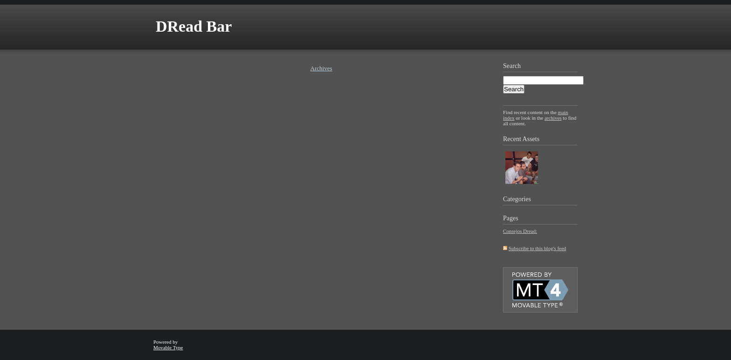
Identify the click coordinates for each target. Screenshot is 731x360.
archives (553, 118)
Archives (321, 68)
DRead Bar (194, 26)
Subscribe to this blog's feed (537, 248)
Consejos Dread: (520, 231)
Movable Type (168, 347)
